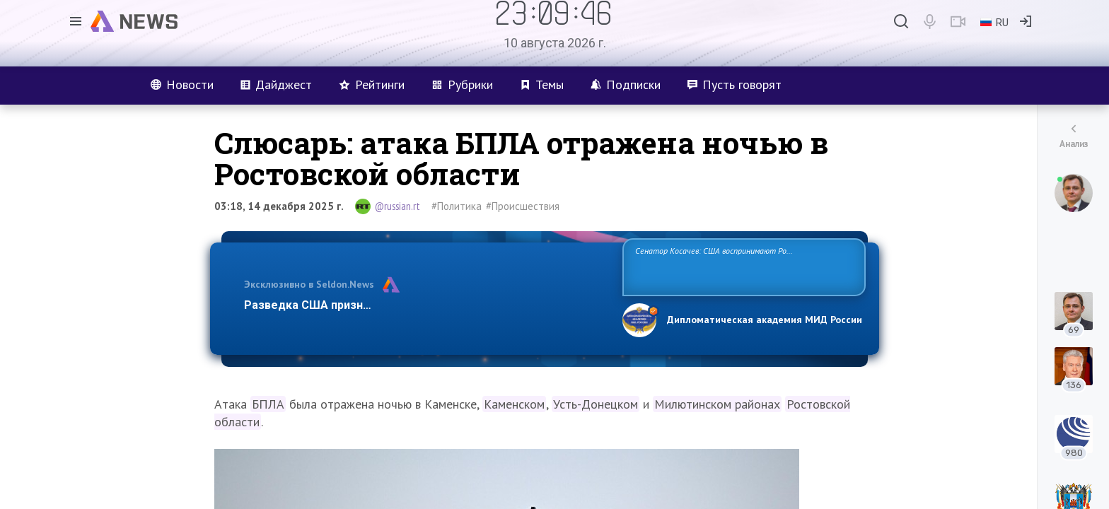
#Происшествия (522, 206)
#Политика (456, 206)
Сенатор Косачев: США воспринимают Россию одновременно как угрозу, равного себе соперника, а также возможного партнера (742, 266)
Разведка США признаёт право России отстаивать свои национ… (426, 305)
